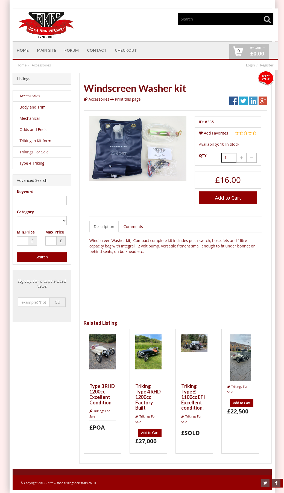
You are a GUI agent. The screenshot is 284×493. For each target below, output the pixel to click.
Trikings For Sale (34, 151)
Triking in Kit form (35, 140)
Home (22, 65)
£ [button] (257, 51)
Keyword (25, 191)
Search (42, 256)
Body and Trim (33, 107)
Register (266, 65)
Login (250, 65)
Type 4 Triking (32, 163)
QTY (203, 155)
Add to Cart (228, 197)
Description (104, 226)
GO (57, 302)
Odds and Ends (33, 129)
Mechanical (30, 118)
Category (25, 211)
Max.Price (54, 232)
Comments (133, 226)
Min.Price (26, 232)
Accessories (41, 65)
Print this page (127, 99)
